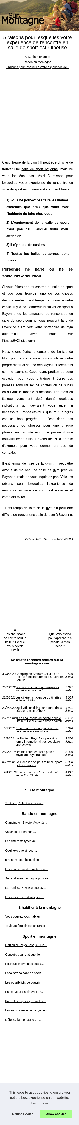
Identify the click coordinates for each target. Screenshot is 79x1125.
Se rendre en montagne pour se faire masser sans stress (37, 730)
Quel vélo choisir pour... (21, 850)
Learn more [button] (39, 1103)
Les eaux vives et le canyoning (26, 1010)
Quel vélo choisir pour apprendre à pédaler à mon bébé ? (60, 639)
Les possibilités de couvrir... (23, 982)
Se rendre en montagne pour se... (28, 878)
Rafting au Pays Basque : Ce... (26, 945)
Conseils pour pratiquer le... (23, 954)
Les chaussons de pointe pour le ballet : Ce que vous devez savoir (15, 641)
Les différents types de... (21, 841)
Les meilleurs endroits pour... (24, 897)
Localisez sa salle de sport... (24, 973)
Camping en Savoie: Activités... (26, 822)
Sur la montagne (39, 56)
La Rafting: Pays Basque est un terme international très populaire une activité (38, 741)
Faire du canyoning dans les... (25, 1001)
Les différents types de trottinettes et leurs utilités (38, 699)
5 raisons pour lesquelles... (23, 859)
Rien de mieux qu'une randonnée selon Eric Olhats (38, 774)
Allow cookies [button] (56, 1114)
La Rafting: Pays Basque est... (25, 887)
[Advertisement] (39, 111)
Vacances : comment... (20, 831)
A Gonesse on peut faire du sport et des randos (39, 764)
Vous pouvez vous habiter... (23, 916)
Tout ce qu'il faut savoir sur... (24, 803)
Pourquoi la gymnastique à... (24, 963)
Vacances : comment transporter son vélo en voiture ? (37, 689)
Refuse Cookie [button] (22, 1114)
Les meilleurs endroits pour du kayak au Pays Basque (36, 753)
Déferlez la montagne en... (23, 1019)
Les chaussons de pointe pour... (26, 869)
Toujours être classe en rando (25, 925)
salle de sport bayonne (40, 169)
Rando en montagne (37, 62)
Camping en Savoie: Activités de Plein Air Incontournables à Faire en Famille (40, 676)
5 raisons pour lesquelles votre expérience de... (37, 67)
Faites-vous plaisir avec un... (24, 991)
